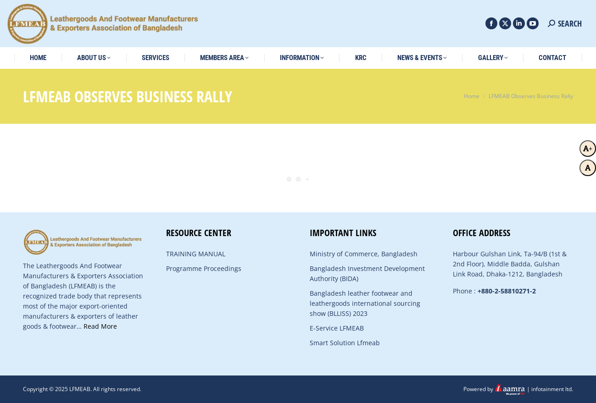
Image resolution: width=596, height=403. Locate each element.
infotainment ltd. (552, 388)
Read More (100, 326)
